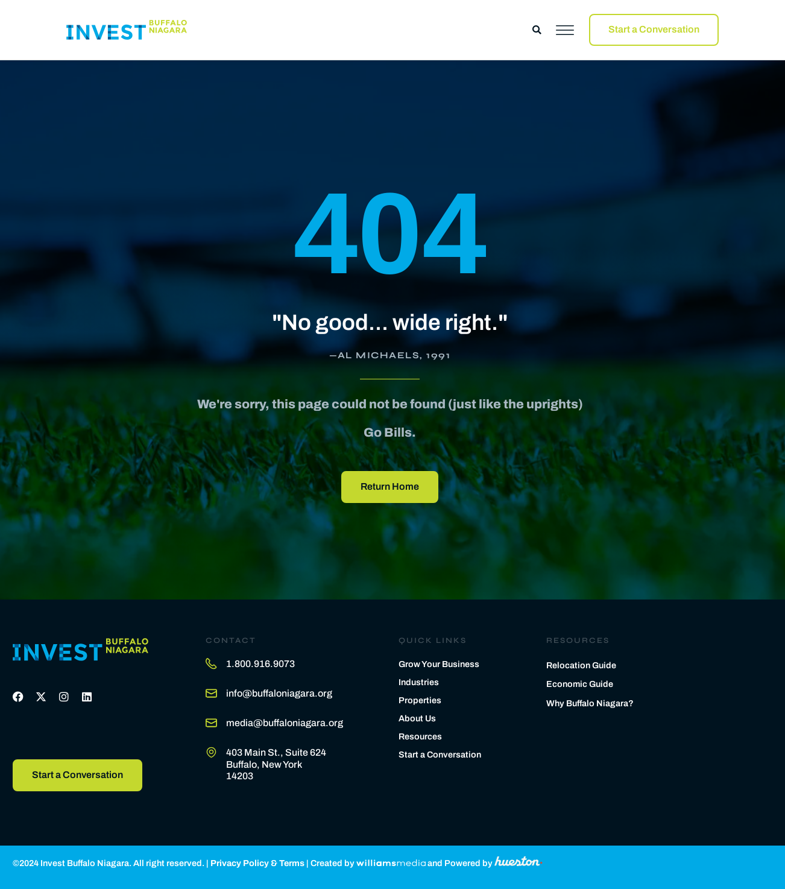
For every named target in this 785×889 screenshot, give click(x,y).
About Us (417, 718)
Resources (420, 736)
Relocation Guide (581, 665)
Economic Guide (579, 684)
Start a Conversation (440, 754)
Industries (419, 682)
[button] (537, 30)
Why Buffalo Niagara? (590, 703)
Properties (420, 700)
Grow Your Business (439, 664)
